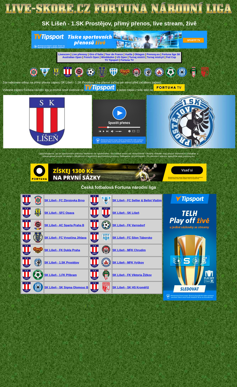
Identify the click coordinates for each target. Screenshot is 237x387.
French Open (91, 57)
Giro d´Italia (96, 54)
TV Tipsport (111, 60)
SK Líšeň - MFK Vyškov (128, 262)
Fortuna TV (127, 60)
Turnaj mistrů (137, 57)
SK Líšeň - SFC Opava (59, 212)
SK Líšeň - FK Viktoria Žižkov (132, 275)
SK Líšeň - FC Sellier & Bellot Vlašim (137, 200)
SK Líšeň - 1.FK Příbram (60, 275)
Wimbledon (107, 57)
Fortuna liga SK (171, 54)
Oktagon (139, 54)
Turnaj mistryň (155, 57)
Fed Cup (171, 57)
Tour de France (114, 54)
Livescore (64, 54)
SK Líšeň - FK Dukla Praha (62, 250)
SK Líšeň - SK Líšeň (125, 212)
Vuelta (129, 54)
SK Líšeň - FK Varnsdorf (128, 225)
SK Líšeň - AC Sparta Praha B (64, 225)
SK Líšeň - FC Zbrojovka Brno (64, 200)
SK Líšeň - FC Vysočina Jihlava (65, 237)
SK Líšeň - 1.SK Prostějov (61, 262)
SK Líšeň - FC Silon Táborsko (132, 237)
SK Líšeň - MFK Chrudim (129, 250)
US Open (122, 57)
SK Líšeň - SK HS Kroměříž (130, 287)
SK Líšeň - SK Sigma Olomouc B (66, 287)
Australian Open (72, 57)
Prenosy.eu (153, 54)
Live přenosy (79, 54)
